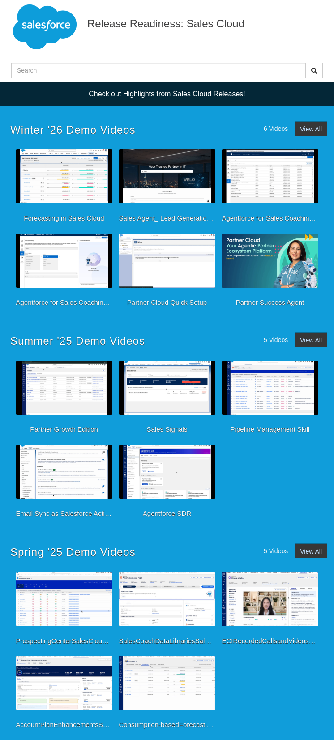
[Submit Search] (314, 70)
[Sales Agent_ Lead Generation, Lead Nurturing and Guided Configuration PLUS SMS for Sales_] (167, 187)
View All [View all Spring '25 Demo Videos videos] (311, 551)
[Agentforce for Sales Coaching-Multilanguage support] (64, 272)
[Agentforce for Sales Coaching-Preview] (270, 187)
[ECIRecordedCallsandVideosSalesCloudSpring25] (270, 610)
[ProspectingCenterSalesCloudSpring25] (64, 610)
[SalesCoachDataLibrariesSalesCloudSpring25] (167, 610)
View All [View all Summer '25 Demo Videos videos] (311, 340)
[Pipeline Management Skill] (270, 399)
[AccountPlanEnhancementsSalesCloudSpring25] (64, 694)
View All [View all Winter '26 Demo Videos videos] (311, 129)
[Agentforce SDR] (167, 483)
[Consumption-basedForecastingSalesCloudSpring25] (167, 694)
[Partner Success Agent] (270, 272)
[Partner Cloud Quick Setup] (167, 272)
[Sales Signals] (167, 399)
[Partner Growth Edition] (64, 399)
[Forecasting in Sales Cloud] (64, 187)
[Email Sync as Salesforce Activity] (64, 483)
